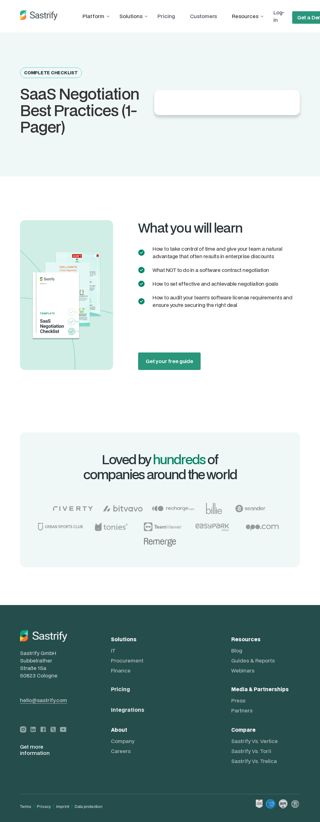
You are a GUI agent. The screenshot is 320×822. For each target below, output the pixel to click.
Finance (121, 670)
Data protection (88, 806)
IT (113, 650)
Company (122, 741)
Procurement (127, 660)
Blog (236, 650)
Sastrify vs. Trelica (254, 761)
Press (238, 700)
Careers (121, 751)
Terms (25, 806)
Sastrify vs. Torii (251, 751)
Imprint (62, 806)
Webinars (242, 670)
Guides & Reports (253, 660)
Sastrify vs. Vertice (254, 741)
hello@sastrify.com (43, 700)
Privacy (44, 806)
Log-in (278, 16)
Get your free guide (169, 361)
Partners (241, 710)
